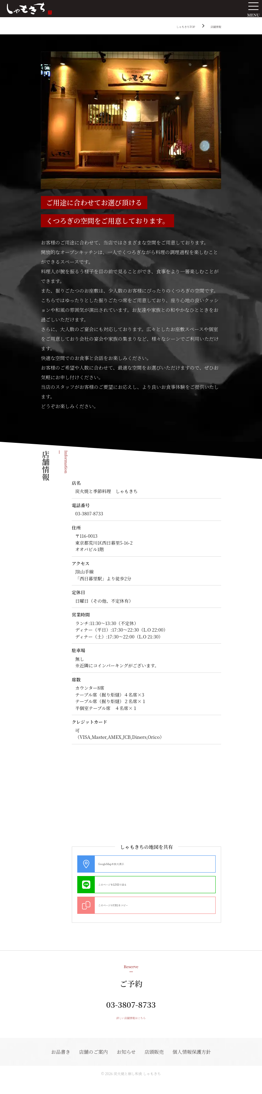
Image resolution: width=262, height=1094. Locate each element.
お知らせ (126, 1063)
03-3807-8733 (131, 1011)
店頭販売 (155, 1063)
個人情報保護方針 (194, 1063)
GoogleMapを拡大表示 (121, 864)
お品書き (57, 1063)
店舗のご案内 (92, 1063)
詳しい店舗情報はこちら (131, 1028)
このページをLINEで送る (123, 884)
